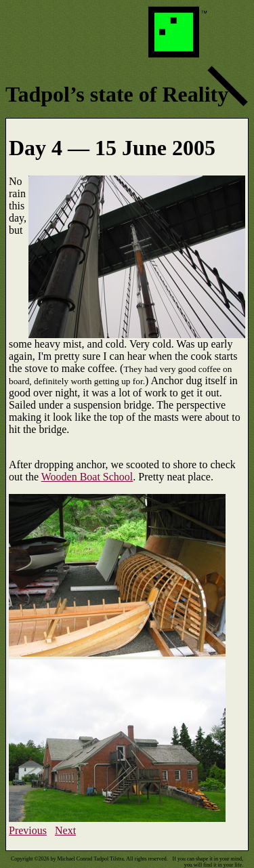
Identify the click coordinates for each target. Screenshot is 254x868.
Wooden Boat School (87, 476)
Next (65, 830)
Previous (28, 830)
